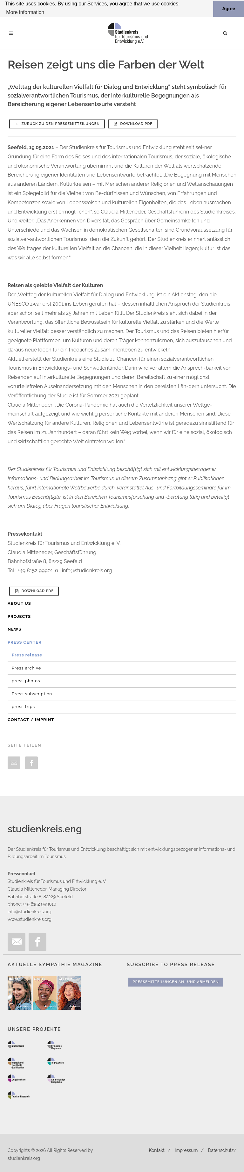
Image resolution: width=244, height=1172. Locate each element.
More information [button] (25, 12)
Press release (27, 655)
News (14, 629)
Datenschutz (221, 1150)
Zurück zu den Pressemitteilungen (57, 124)
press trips (23, 706)
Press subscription (32, 693)
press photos (26, 680)
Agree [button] (228, 8)
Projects (19, 616)
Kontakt (156, 1150)
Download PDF (132, 124)
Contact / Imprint (31, 719)
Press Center (25, 642)
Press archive (26, 667)
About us (19, 603)
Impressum (186, 1150)
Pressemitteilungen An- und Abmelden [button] (176, 982)
